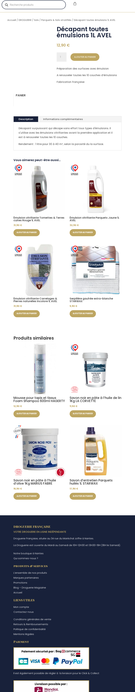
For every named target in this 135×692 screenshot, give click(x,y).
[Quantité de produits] (62, 57)
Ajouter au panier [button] (27, 232)
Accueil (11, 20)
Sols (36, 20)
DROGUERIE (25, 20)
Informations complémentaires (63, 119)
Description (26, 119)
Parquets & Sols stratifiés (56, 20)
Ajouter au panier (85, 57)
